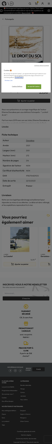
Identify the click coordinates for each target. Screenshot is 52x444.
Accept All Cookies (34, 86)
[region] (26, 78)
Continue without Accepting (41, 65)
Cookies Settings (17, 86)
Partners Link (8, 80)
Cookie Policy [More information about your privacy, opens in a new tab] (19, 77)
